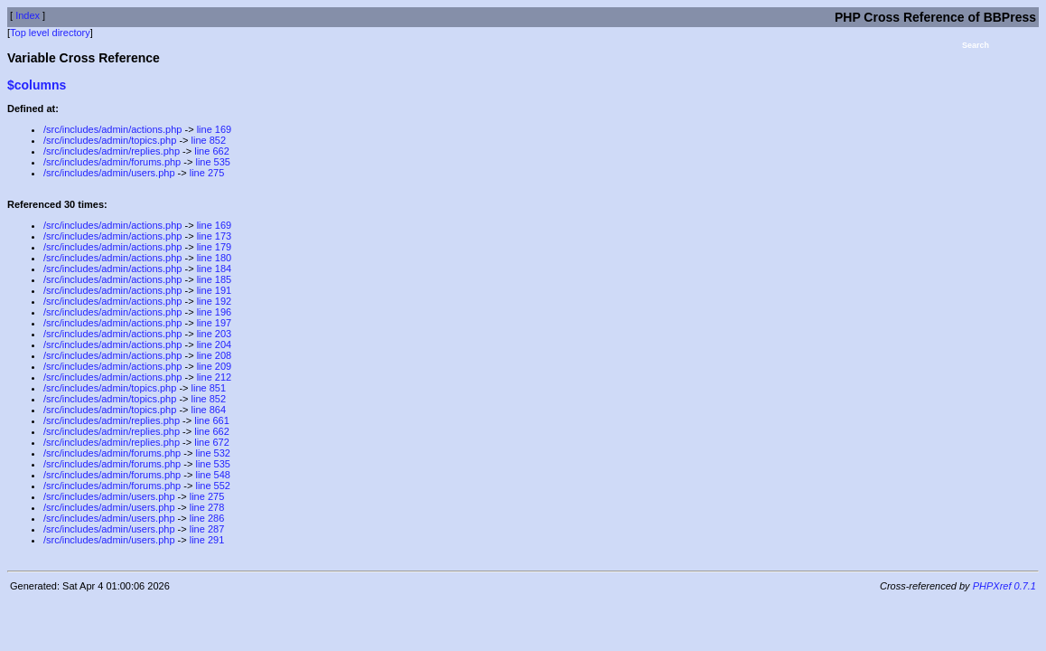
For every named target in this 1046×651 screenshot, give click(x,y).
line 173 (214, 236)
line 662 (211, 151)
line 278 (207, 507)
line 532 (212, 453)
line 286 (207, 518)
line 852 (209, 140)
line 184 (214, 268)
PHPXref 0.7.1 (1004, 585)
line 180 (214, 257)
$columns (36, 85)
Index (27, 15)
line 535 (212, 161)
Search (975, 45)
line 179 (214, 246)
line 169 (214, 129)
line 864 (209, 409)
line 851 (209, 387)
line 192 (214, 301)
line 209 (214, 366)
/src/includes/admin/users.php (109, 172)
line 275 (207, 172)
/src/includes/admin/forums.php (112, 161)
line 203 (214, 333)
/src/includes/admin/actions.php (112, 129)
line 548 (212, 474)
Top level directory (50, 32)
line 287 (207, 529)
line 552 (212, 485)
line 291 (207, 539)
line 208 (214, 355)
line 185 (214, 279)
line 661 (211, 420)
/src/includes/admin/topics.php (109, 140)
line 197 (214, 322)
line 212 (214, 377)
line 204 (214, 344)
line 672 (211, 442)
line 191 (214, 290)
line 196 (214, 312)
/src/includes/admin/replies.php (111, 151)
